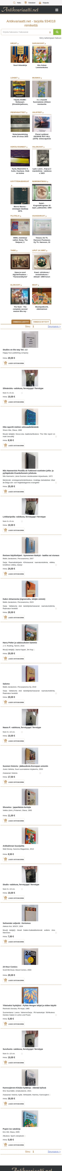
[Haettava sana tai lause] (31, 32)
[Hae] (57, 32)
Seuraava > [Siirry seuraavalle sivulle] (54, 326)
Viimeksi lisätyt (21, 322)
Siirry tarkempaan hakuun (50, 38)
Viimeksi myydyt (41, 322)
